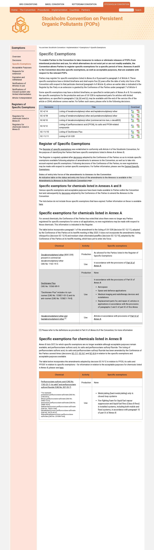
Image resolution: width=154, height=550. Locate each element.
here (41, 204)
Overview (16, 56)
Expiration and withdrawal (18, 78)
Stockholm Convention (116, 4)
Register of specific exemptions (57, 149)
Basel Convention (54, 4)
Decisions (16, 60)
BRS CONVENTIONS (28, 4)
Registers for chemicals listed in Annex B (20, 127)
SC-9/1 (82, 353)
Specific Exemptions (21, 64)
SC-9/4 (93, 353)
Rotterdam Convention (84, 4)
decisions (77, 157)
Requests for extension (18, 72)
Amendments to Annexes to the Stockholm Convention (63, 180)
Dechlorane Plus (48, 283)
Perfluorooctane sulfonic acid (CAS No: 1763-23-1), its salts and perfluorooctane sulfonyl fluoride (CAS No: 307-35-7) (58, 384)
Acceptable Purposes (21, 67)
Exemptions (84, 47)
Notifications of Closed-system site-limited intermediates (21, 91)
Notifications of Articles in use (19, 84)
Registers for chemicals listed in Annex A (20, 118)
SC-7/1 (75, 353)
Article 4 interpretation (22, 98)
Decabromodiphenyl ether (52, 255)
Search (138, 10)
